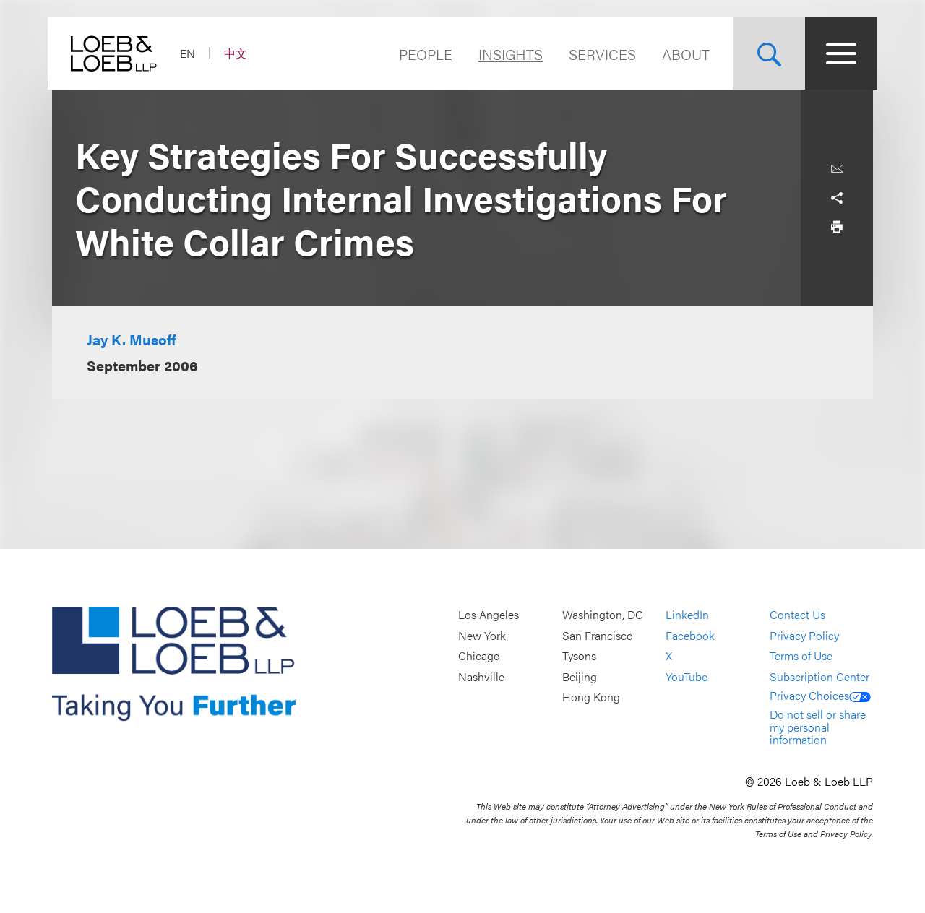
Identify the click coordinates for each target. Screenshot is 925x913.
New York (482, 635)
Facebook (690, 635)
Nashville (481, 676)
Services (598, 53)
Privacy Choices (820, 695)
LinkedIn (687, 614)
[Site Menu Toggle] (837, 53)
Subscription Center (819, 676)
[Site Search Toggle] (764, 53)
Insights (506, 53)
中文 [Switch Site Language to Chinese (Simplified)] (239, 53)
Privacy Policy (804, 635)
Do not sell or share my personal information (818, 727)
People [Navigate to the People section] (421, 53)
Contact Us (797, 614)
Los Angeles (488, 614)
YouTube (686, 676)
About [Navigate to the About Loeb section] (681, 53)
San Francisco (597, 635)
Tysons (579, 656)
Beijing (579, 676)
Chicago (479, 656)
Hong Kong (591, 697)
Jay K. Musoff (131, 339)
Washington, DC (602, 614)
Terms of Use (801, 656)
